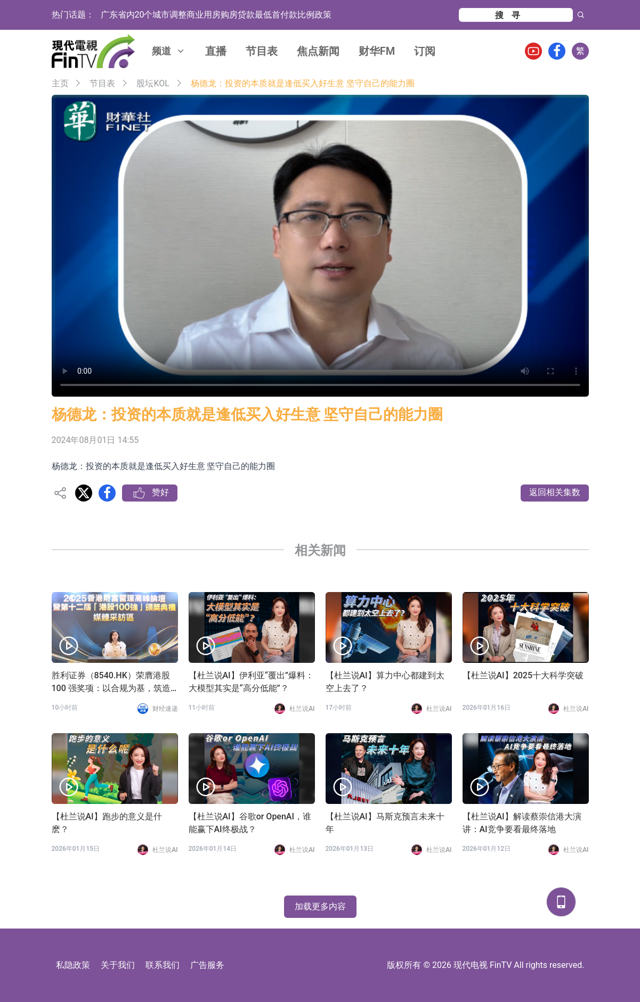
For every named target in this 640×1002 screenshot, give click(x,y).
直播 (215, 51)
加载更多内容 (320, 906)
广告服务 (207, 965)
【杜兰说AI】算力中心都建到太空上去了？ (385, 681)
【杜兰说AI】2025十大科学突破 (523, 675)
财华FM (377, 51)
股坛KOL (152, 83)
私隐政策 (73, 965)
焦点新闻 (318, 51)
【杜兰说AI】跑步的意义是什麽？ (107, 822)
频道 (169, 50)
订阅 (424, 51)
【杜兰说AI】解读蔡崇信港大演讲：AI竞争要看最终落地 (522, 822)
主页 (60, 83)
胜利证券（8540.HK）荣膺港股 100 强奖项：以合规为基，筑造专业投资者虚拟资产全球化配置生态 (111, 682)
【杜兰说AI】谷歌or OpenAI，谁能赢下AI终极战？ (250, 822)
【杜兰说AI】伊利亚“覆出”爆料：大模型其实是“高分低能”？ (251, 681)
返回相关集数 (554, 492)
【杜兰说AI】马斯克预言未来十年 (385, 822)
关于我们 (118, 965)
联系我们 (162, 965)
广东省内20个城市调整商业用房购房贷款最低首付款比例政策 (216, 15)
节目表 (262, 51)
